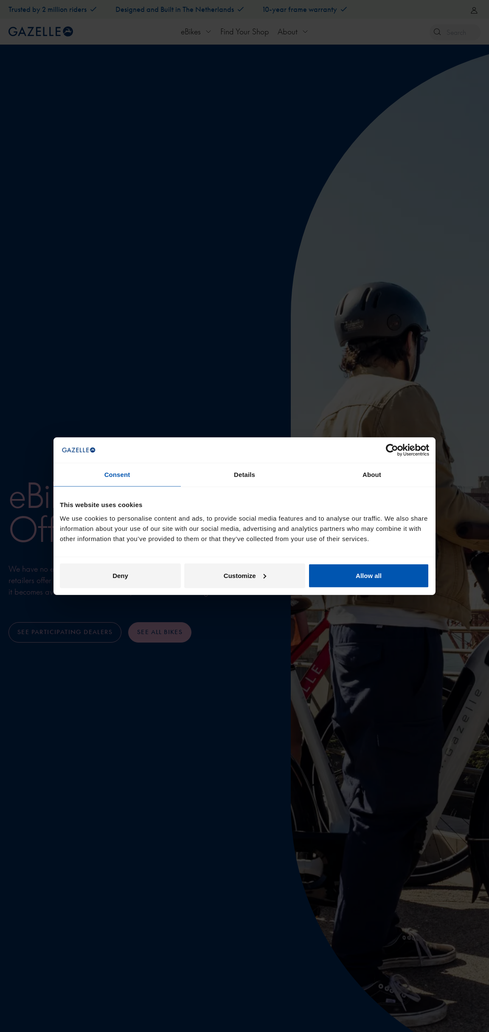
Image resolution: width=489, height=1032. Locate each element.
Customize (245, 575)
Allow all (369, 575)
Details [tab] (244, 474)
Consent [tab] (117, 474)
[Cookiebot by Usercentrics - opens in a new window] (392, 450)
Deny (120, 575)
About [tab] (372, 474)
